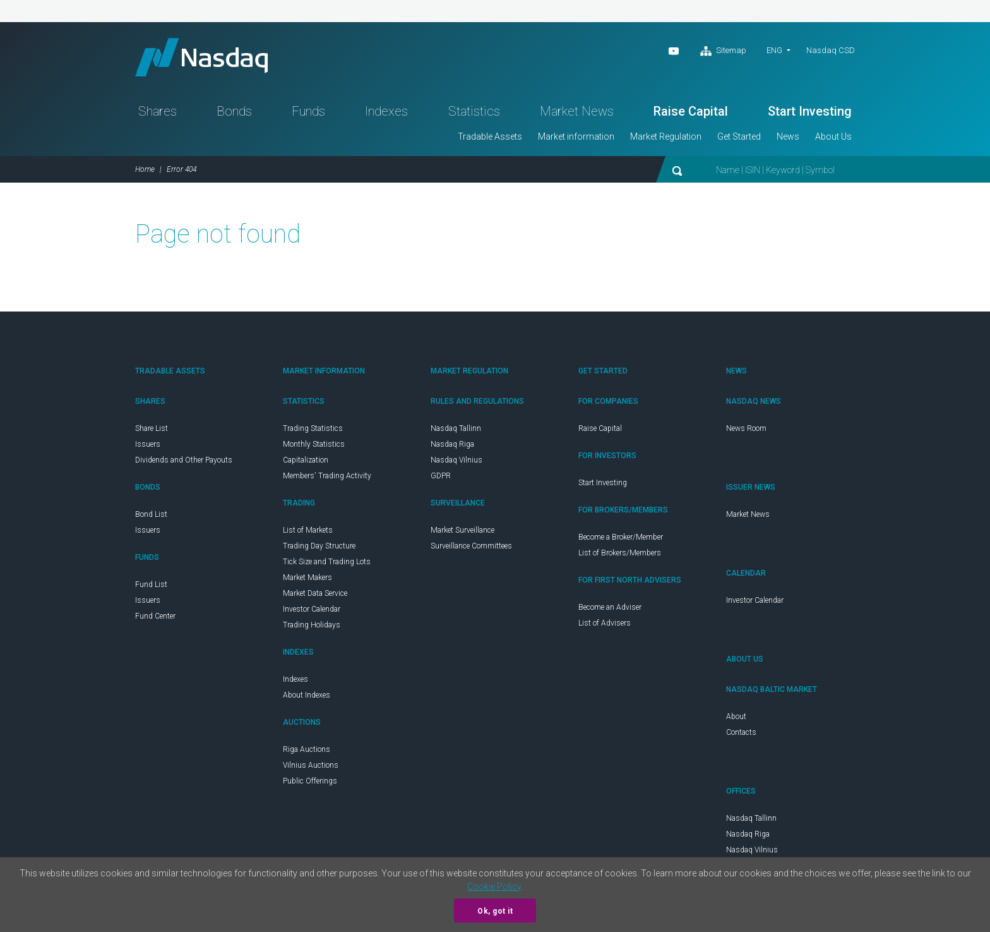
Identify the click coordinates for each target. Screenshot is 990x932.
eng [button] (774, 50)
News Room (746, 428)
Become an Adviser (609, 607)
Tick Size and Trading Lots (327, 561)
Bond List (151, 514)
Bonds (234, 111)
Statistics (474, 111)
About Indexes (306, 695)
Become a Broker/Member (620, 537)
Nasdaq (201, 57)
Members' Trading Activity (327, 475)
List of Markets (308, 530)
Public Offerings (310, 781)
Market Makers (307, 577)
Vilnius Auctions (310, 765)
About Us (833, 136)
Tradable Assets (490, 136)
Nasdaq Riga (452, 444)
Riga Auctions (306, 749)
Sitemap (723, 51)
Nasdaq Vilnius (456, 460)
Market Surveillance (462, 530)
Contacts (741, 732)
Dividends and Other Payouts (183, 460)
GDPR (441, 475)
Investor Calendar (311, 609)
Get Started (739, 136)
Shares (157, 111)
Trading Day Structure (319, 546)
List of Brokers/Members (619, 552)
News (788, 136)
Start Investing (810, 111)
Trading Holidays (311, 624)
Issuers (147, 444)
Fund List (151, 584)
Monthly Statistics (314, 444)
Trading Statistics (313, 428)
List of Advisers (604, 623)
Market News (577, 111)
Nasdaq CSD (830, 50)
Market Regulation (665, 136)
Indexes (386, 111)
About (736, 716)
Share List (151, 428)
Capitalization (305, 460)
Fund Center (155, 616)
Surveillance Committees (471, 546)
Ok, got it (495, 911)
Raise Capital (690, 111)
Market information (576, 136)
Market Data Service (315, 593)
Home (145, 169)
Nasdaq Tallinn (456, 428)
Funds (308, 111)
